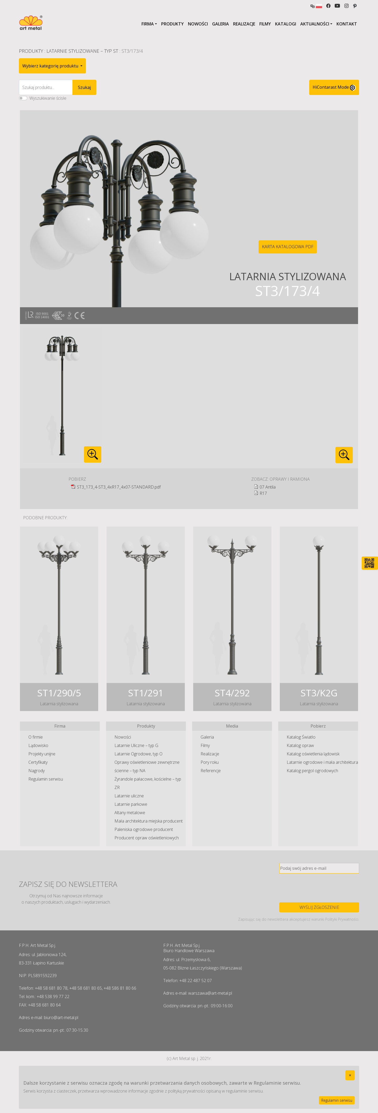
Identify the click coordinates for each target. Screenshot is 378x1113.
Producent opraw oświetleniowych (146, 838)
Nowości (198, 24)
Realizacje (244, 24)
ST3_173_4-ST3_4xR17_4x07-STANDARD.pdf (119, 487)
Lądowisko (38, 745)
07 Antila (268, 487)
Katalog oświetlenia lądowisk (313, 754)
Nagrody (36, 770)
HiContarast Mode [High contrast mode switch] (334, 87)
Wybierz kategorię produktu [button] (50, 66)
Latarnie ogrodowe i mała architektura (322, 762)
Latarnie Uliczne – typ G (136, 745)
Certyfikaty (38, 762)
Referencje (211, 770)
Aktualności (314, 24)
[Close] (350, 1075)
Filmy (265, 24)
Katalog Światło (301, 737)
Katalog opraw (300, 745)
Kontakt (347, 24)
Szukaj (84, 87)
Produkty (172, 24)
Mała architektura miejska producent (148, 821)
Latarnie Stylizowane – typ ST (82, 51)
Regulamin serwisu (45, 779)
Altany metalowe (129, 812)
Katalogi (285, 24)
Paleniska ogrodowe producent (143, 829)
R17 (263, 493)
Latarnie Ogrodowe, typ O (138, 754)
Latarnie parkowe (130, 804)
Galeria (220, 24)
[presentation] (319, 888)
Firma (147, 24)
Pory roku (210, 762)
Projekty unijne (41, 754)
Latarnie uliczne (129, 796)
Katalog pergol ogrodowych (312, 770)
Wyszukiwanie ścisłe (47, 98)
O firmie (35, 737)
